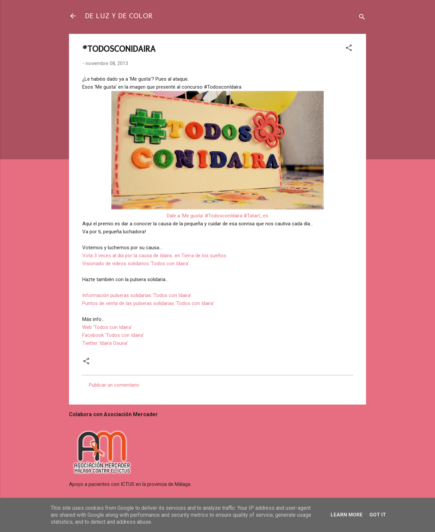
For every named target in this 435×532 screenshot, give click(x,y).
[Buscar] (362, 18)
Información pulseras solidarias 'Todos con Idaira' (136, 295)
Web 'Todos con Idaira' (107, 327)
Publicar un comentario (114, 385)
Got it (377, 515)
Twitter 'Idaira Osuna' (105, 343)
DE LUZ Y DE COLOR (119, 15)
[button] (349, 49)
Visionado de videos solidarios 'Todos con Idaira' (135, 263)
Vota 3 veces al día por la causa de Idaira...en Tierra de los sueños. (154, 256)
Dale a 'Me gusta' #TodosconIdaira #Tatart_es (217, 216)
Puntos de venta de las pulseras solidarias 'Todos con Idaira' (148, 303)
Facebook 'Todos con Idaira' (113, 335)
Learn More (347, 515)
